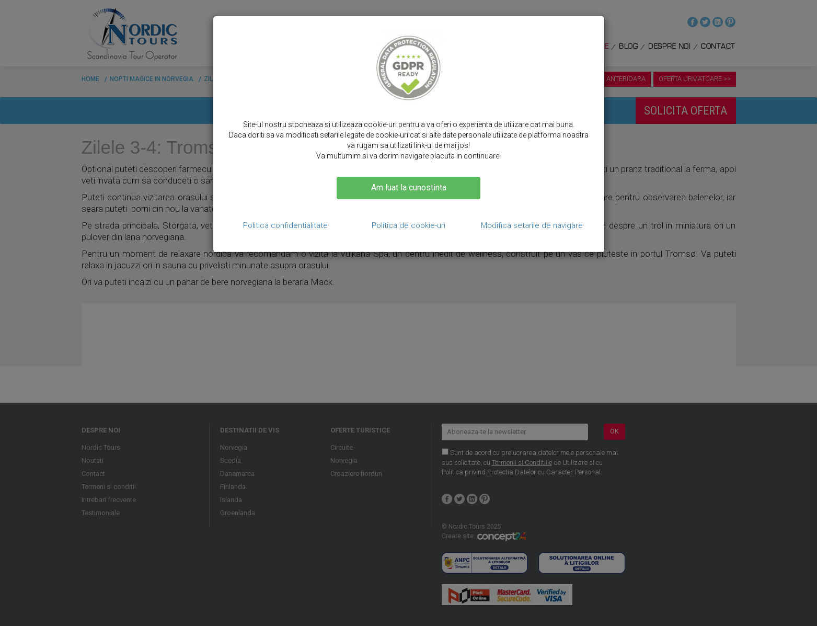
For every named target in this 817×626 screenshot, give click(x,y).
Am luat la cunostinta (408, 187)
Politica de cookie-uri (408, 225)
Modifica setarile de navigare (532, 225)
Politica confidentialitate (285, 225)
